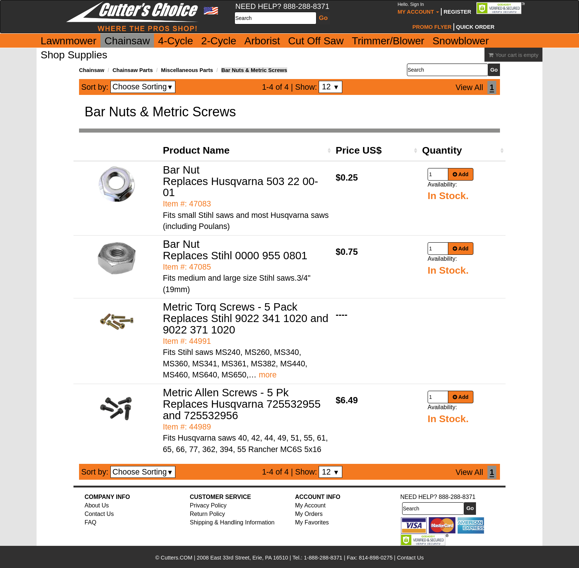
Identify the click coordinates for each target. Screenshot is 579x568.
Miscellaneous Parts (187, 70)
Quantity (442, 150)
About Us (97, 505)
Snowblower (460, 41)
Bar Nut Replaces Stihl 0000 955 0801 (235, 249)
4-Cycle (175, 41)
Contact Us (99, 514)
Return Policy (207, 514)
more (268, 374)
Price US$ (358, 150)
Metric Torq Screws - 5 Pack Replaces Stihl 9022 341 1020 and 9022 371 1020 (245, 318)
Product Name (196, 150)
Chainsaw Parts (133, 70)
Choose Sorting (143, 86)
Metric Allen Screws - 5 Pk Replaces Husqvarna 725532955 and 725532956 (242, 403)
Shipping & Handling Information (232, 522)
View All (469, 87)
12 (330, 86)
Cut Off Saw (315, 41)
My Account (418, 8)
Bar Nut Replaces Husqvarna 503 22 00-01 (240, 181)
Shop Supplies (74, 55)
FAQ (90, 522)
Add (461, 174)
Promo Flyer (432, 27)
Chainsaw (127, 41)
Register (457, 12)
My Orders (309, 514)
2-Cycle (218, 41)
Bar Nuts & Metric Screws (254, 70)
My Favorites (312, 522)
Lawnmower (68, 41)
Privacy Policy (208, 505)
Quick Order (475, 27)
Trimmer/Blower (388, 41)
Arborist (262, 41)
